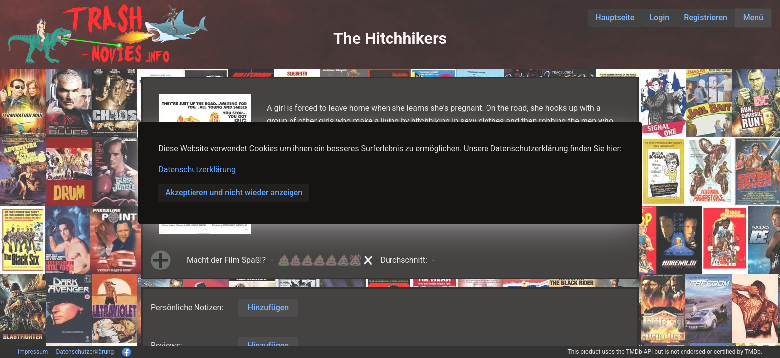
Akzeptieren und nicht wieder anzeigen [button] (233, 192)
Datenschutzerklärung (197, 169)
